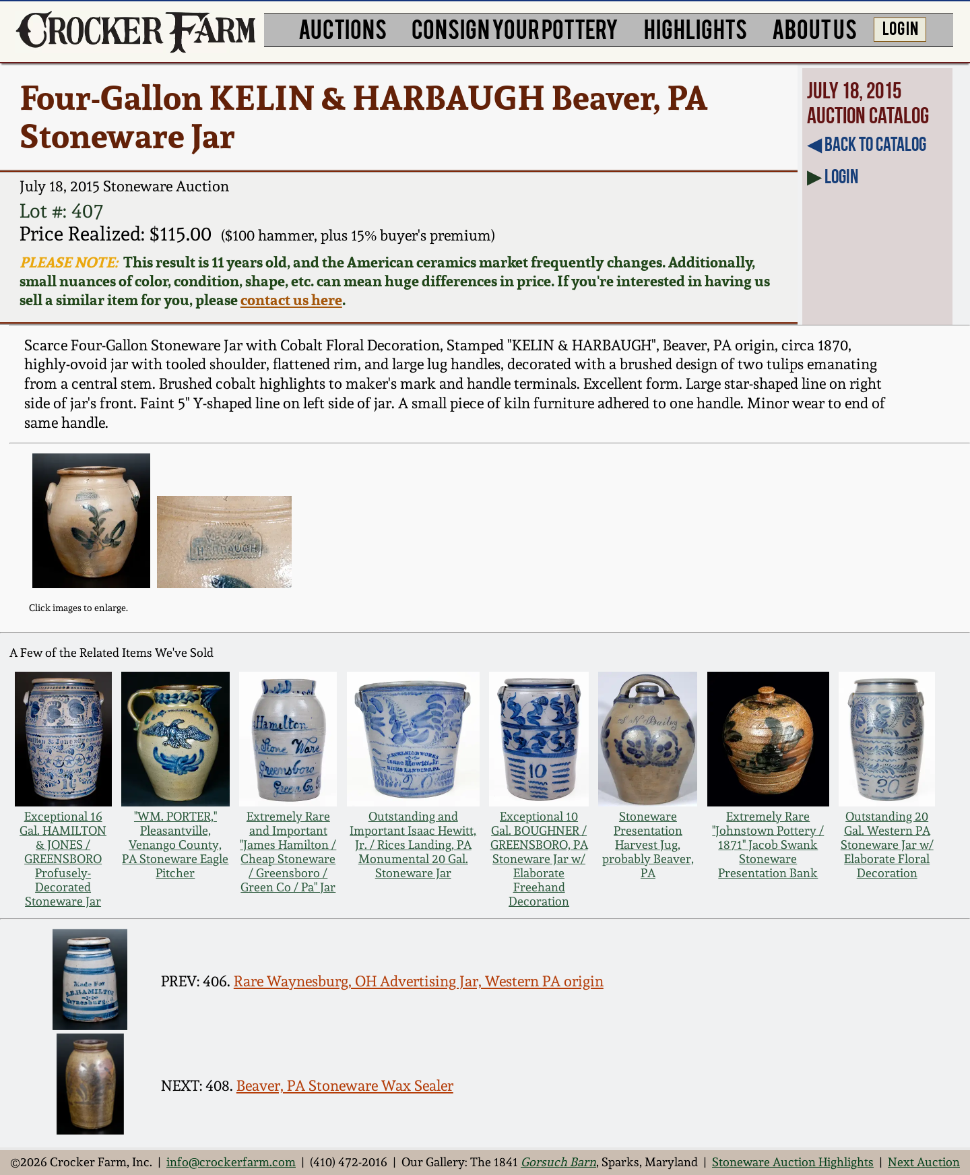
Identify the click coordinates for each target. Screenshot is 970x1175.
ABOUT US (814, 28)
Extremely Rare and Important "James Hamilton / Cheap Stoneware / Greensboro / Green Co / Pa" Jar (288, 851)
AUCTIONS (342, 28)
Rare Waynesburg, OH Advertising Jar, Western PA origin (419, 981)
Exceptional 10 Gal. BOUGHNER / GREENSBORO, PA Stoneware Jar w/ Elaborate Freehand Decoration (539, 858)
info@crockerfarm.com (231, 1162)
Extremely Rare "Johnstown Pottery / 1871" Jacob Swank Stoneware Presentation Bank (768, 844)
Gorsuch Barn (558, 1162)
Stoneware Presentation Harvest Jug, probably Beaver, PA (648, 844)
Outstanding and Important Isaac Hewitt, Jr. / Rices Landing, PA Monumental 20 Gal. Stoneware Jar (413, 844)
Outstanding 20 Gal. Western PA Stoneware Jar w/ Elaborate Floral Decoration (887, 844)
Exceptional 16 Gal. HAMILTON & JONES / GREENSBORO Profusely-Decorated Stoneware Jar (63, 858)
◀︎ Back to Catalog (866, 144)
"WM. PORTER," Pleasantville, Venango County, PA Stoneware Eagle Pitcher (175, 844)
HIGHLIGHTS (695, 28)
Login (841, 176)
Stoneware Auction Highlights (793, 1162)
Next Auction (924, 1162)
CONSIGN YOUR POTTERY (515, 28)
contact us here (291, 299)
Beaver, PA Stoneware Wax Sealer (344, 1085)
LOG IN (900, 27)
